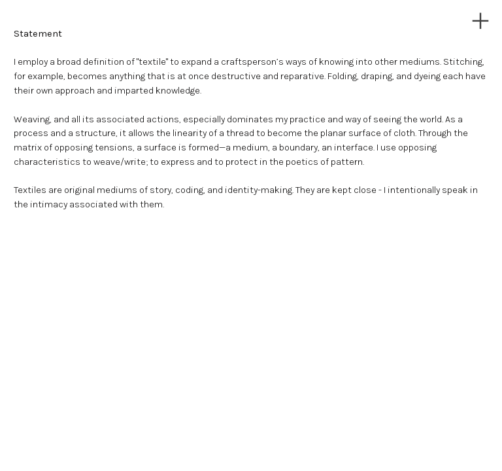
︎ (480, 21)
